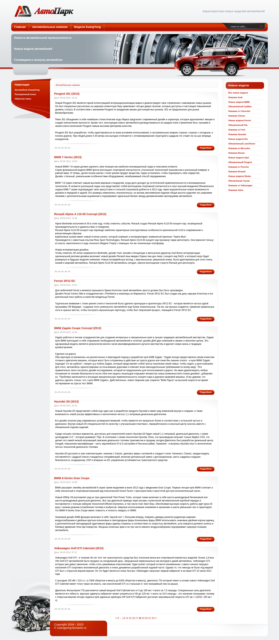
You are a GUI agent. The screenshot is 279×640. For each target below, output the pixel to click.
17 (136, 618)
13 (123, 618)
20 (146, 618)
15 (130, 618)
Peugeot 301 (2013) (66, 93)
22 (153, 618)
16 (133, 618)
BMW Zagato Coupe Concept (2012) (77, 328)
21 (149, 618)
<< (116, 618)
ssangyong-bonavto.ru (71, 627)
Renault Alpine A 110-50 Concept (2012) (80, 214)
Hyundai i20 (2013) (66, 401)
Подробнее (205, 148)
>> (155, 618)
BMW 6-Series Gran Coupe (72, 478)
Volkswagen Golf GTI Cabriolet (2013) (79, 548)
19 (143, 618)
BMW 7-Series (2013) (68, 157)
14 (127, 618)
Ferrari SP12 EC (64, 280)
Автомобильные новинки (47, 11)
